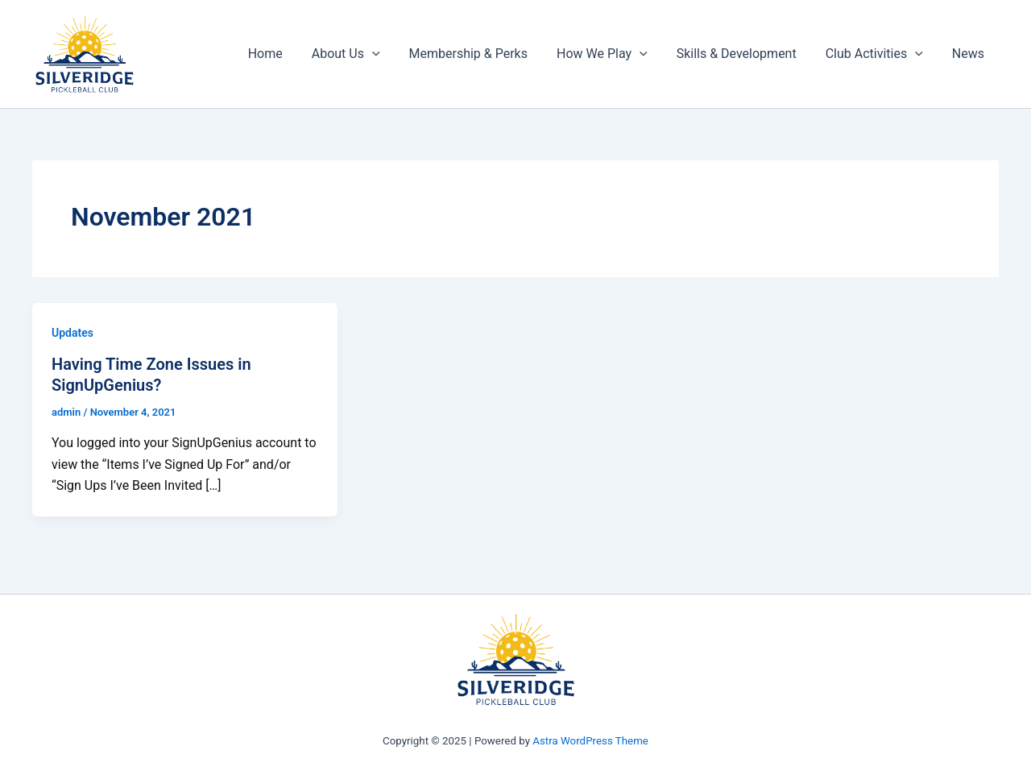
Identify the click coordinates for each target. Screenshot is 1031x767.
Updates (72, 332)
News (970, 53)
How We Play (613, 54)
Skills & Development (745, 53)
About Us (363, 54)
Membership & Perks (483, 53)
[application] (390, 54)
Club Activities (879, 54)
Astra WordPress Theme (590, 741)
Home (286, 53)
